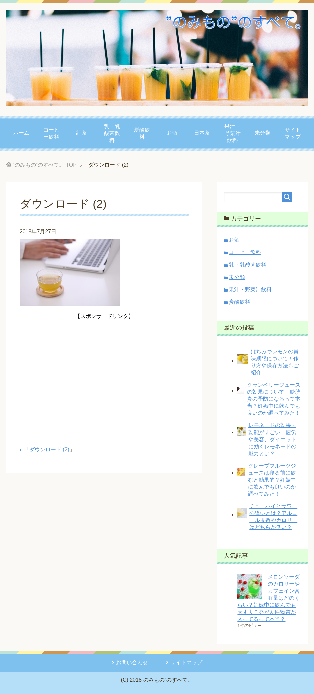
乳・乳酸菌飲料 (112, 133)
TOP (45, 165)
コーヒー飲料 (51, 133)
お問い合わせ (132, 662)
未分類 (263, 133)
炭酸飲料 (142, 133)
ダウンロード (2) (49, 449)
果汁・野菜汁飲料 (232, 133)
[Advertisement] (104, 367)
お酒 (172, 133)
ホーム (21, 133)
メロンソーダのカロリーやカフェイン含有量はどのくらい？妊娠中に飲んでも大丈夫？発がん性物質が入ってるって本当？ (268, 598)
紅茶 (81, 133)
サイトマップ (293, 133)
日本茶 (202, 133)
